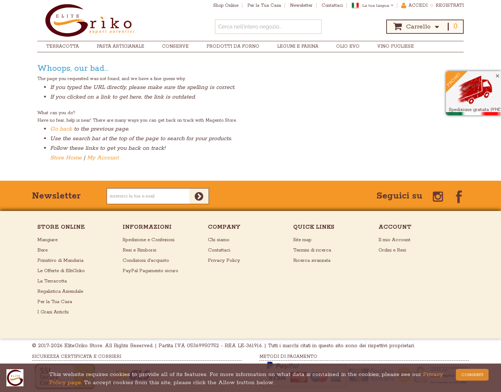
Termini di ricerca (312, 250)
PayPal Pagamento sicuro (150, 271)
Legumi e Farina (297, 46)
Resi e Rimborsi (139, 250)
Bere (42, 250)
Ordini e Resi (392, 250)
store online (61, 227)
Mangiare (47, 240)
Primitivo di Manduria (60, 261)
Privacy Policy (224, 261)
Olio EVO (348, 46)
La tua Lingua (377, 5)
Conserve (175, 46)
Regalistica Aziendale (60, 291)
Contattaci (219, 250)
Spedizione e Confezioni (148, 240)
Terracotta (62, 46)
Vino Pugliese (395, 46)
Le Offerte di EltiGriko (61, 271)
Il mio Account (394, 240)
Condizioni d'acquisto (146, 261)
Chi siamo (219, 240)
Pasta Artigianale (120, 46)
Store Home (66, 157)
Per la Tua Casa (54, 302)
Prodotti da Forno (232, 46)
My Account (103, 157)
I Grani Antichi (53, 312)
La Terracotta (52, 281)
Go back (61, 129)
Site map (302, 240)
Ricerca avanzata (311, 261)
